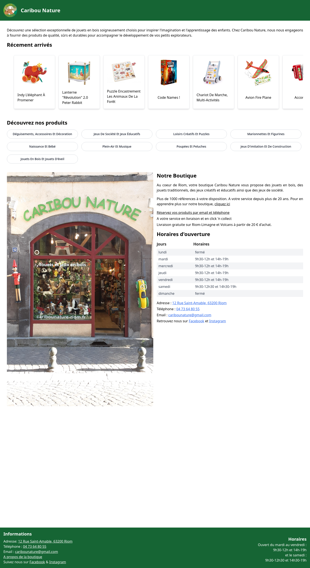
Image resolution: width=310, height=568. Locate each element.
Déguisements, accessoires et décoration (42, 134)
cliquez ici (222, 204)
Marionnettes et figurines (266, 134)
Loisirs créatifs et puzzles (191, 134)
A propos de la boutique (22, 556)
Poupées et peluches (191, 146)
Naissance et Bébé (42, 146)
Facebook (196, 321)
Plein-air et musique (116, 146)
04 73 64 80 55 (188, 309)
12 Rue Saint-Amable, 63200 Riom (199, 303)
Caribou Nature (40, 10)
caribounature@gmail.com (189, 315)
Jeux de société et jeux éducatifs (117, 134)
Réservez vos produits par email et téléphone (193, 212)
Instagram (217, 321)
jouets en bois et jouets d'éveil (42, 159)
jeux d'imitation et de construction (265, 146)
